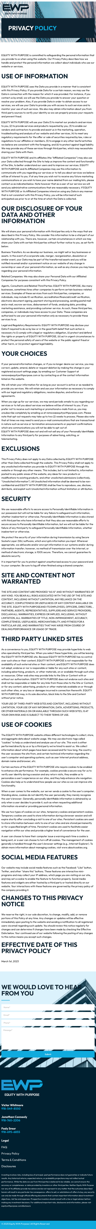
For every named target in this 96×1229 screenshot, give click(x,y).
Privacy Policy (10, 1153)
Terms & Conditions (13, 1160)
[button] (92, 8)
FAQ (4, 1147)
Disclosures (8, 1166)
